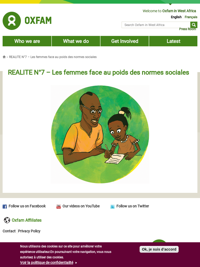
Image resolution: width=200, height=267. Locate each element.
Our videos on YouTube (81, 206)
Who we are (27, 41)
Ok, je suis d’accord (159, 250)
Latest (173, 41)
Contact (9, 231)
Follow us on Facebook (27, 206)
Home (5, 56)
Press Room (187, 29)
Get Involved (124, 41)
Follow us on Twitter (132, 206)
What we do (76, 41)
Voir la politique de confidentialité (46, 263)
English (176, 17)
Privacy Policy (29, 231)
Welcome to (169, 11)
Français (191, 17)
